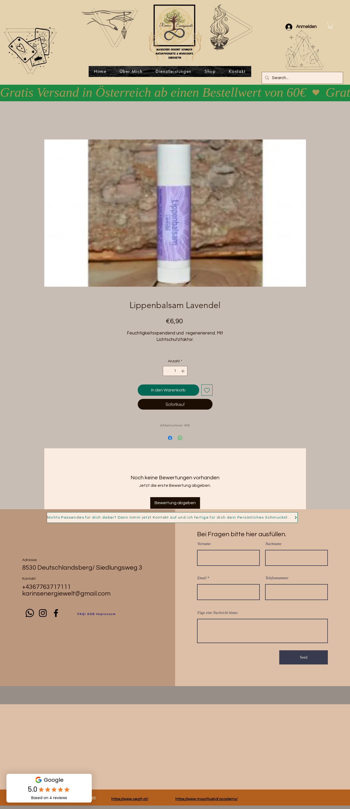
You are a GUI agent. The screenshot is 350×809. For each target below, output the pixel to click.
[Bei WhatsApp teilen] (180, 438)
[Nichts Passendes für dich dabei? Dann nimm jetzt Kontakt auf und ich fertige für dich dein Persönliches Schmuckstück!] (172, 517)
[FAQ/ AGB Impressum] (97, 614)
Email (201, 578)
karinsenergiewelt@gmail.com (66, 593)
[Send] (303, 657)
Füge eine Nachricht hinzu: (217, 613)
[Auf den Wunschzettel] (207, 390)
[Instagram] (43, 613)
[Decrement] (167, 371)
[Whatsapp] (30, 613)
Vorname (204, 544)
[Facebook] (56, 613)
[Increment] (183, 371)
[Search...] (302, 78)
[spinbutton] (175, 371)
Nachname (273, 544)
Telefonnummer (277, 578)
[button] (330, 25)
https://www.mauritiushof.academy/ (206, 799)
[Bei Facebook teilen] (170, 438)
